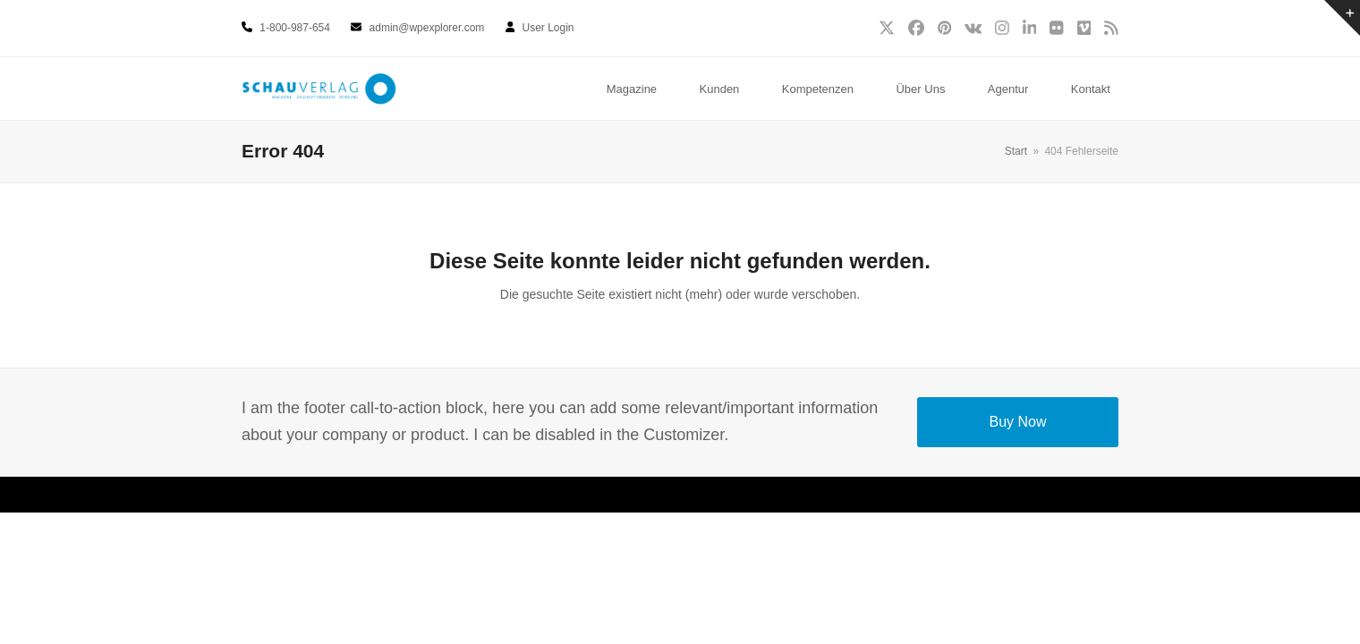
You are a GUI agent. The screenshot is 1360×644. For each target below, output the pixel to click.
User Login (548, 27)
